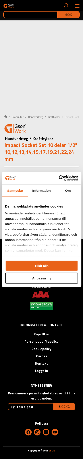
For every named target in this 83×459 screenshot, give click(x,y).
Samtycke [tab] (15, 190)
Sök (68, 14)
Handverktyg (35, 117)
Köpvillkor (41, 334)
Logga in (41, 370)
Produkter (17, 117)
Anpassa (41, 278)
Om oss (41, 356)
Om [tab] (68, 190)
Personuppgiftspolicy (41, 341)
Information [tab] (41, 190)
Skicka (64, 406)
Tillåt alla (42, 265)
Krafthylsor (54, 117)
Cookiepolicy (41, 348)
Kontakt (41, 363)
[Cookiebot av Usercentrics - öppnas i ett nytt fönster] (59, 178)
